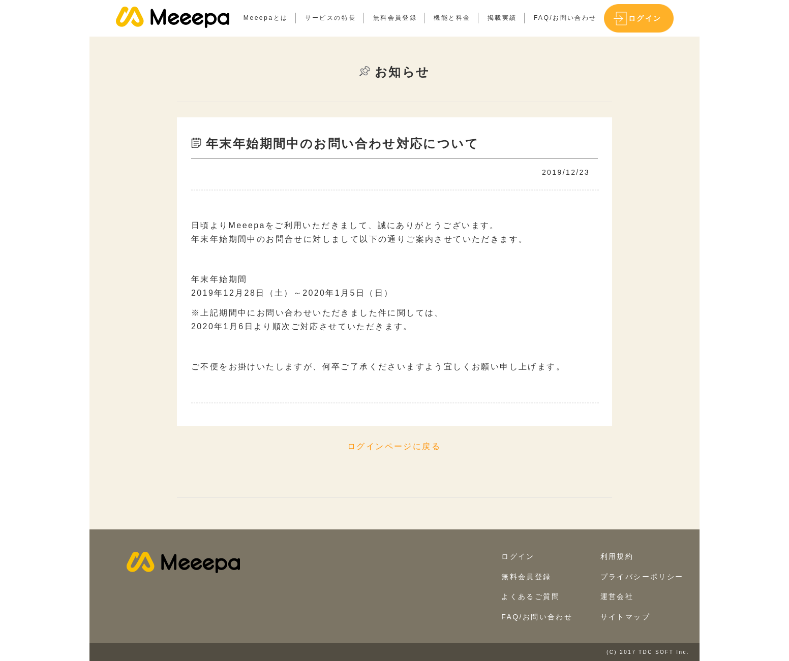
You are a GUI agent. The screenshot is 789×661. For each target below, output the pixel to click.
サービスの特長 (330, 17)
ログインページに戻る (394, 446)
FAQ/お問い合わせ (565, 17)
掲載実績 (502, 17)
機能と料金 (452, 17)
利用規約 (617, 556)
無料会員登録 (395, 17)
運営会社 (617, 596)
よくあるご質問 (530, 596)
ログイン (645, 18)
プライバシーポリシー (642, 577)
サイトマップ (625, 617)
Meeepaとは (266, 17)
